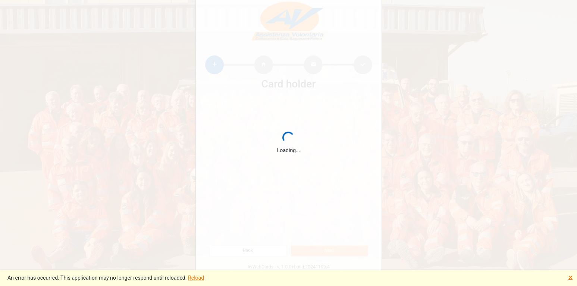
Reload (196, 278)
